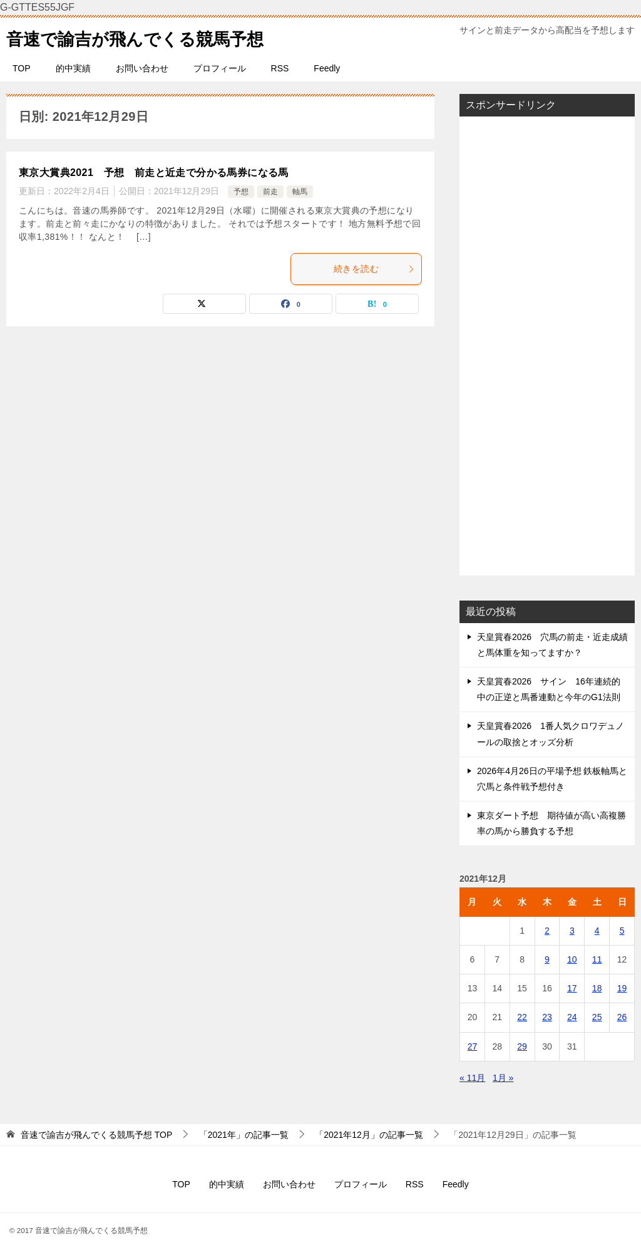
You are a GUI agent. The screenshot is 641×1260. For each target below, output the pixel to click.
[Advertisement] (547, 346)
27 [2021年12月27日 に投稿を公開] (473, 1046)
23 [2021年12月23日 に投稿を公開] (547, 1017)
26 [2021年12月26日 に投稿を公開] (622, 1017)
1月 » (503, 1078)
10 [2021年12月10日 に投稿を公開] (572, 959)
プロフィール (219, 68)
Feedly (327, 68)
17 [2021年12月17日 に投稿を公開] (572, 988)
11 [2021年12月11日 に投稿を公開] (597, 959)
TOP (22, 68)
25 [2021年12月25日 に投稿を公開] (597, 1017)
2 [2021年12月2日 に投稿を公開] (547, 931)
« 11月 (472, 1078)
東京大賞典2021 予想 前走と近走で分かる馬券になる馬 (154, 172)
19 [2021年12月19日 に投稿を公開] (622, 988)
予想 (241, 191)
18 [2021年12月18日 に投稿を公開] (597, 988)
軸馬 (299, 191)
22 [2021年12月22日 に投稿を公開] (522, 1017)
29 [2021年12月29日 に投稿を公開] (522, 1046)
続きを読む (374, 269)
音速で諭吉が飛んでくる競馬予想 (149, 37)
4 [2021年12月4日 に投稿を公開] (597, 931)
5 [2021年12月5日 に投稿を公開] (622, 931)
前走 (270, 191)
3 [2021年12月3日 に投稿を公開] (572, 931)
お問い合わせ (142, 68)
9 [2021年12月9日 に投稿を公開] (547, 959)
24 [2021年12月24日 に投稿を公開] (572, 1017)
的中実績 (73, 68)
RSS (280, 68)
